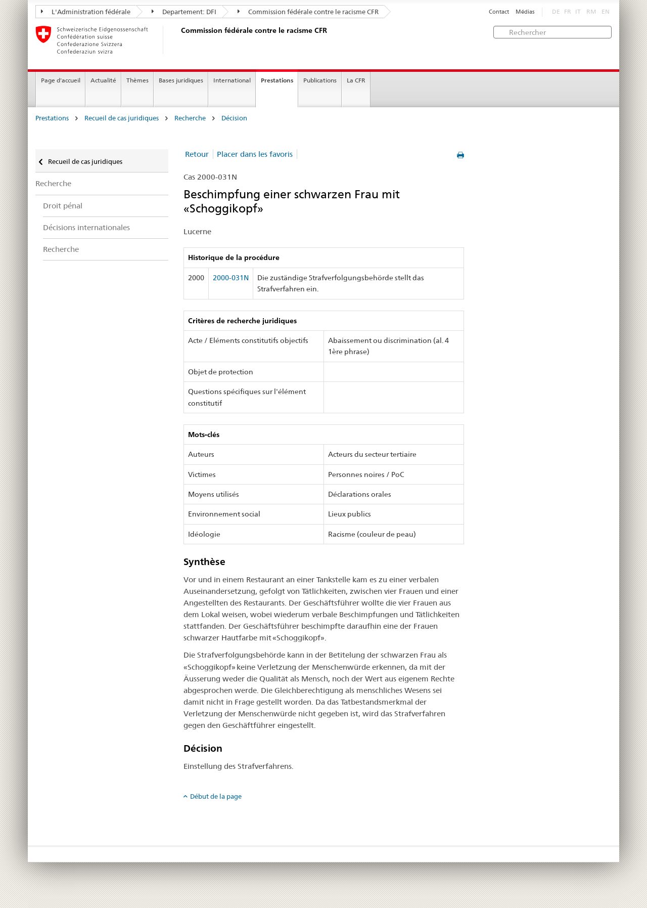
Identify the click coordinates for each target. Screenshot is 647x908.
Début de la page (216, 796)
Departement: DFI (184, 12)
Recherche (190, 118)
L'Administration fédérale (85, 12)
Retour (197, 154)
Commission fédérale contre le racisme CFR (308, 12)
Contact (499, 12)
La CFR (356, 80)
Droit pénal (62, 205)
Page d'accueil (60, 80)
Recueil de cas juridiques (121, 118)
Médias (525, 12)
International (232, 80)
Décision (234, 118)
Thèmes (137, 80)
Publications (320, 80)
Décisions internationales (86, 227)
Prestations (277, 80)
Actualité (103, 80)
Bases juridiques (181, 80)
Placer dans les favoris (255, 154)
